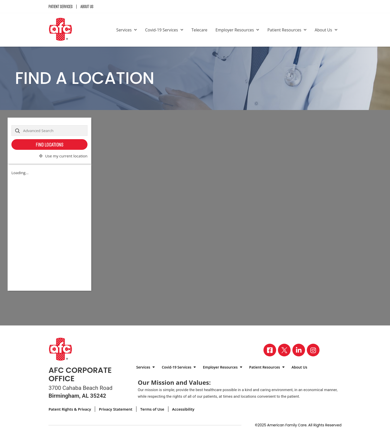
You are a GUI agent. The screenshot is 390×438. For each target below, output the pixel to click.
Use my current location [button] (66, 155)
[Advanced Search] (49, 130)
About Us (86, 7)
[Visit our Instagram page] (313, 350)
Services (126, 30)
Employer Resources (237, 30)
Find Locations (49, 144)
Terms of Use (152, 409)
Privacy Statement (115, 409)
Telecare (199, 30)
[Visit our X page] (284, 350)
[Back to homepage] (62, 30)
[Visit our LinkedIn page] (298, 350)
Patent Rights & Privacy (69, 409)
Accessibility (183, 409)
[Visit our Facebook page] (269, 350)
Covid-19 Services (164, 30)
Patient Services (60, 7)
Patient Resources (287, 30)
